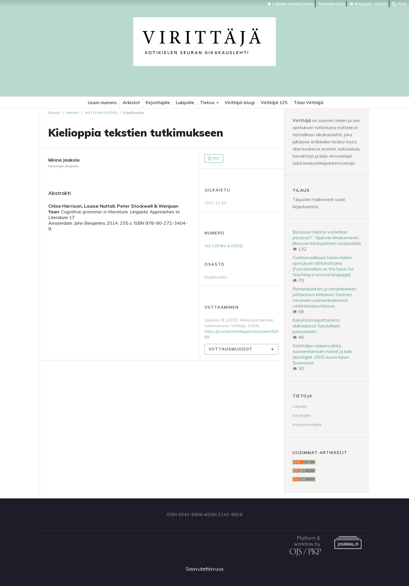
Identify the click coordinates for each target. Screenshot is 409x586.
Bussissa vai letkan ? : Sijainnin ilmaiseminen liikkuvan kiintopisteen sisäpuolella (327, 237)
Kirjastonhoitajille (307, 424)
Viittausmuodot (231, 349)
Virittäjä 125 (274, 102)
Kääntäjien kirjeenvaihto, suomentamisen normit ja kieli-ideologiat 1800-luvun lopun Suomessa (323, 354)
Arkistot (131, 102)
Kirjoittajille (158, 102)
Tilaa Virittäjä (308, 102)
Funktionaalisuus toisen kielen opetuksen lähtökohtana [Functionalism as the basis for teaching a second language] (323, 266)
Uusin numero (102, 102)
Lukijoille (185, 102)
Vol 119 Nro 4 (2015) (101, 112)
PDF (216, 158)
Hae (399, 4)
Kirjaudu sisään (368, 4)
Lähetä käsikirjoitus (290, 4)
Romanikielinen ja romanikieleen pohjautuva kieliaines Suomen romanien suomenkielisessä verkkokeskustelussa (324, 297)
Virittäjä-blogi (240, 102)
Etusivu (54, 112)
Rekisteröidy (331, 4)
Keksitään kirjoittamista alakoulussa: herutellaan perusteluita (316, 325)
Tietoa (207, 102)
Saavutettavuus (205, 569)
